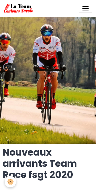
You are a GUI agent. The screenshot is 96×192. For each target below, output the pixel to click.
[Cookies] (10, 181)
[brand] (19, 8)
